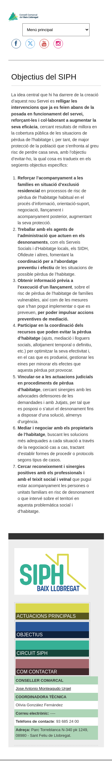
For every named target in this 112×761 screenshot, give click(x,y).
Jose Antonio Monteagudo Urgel (43, 688)
